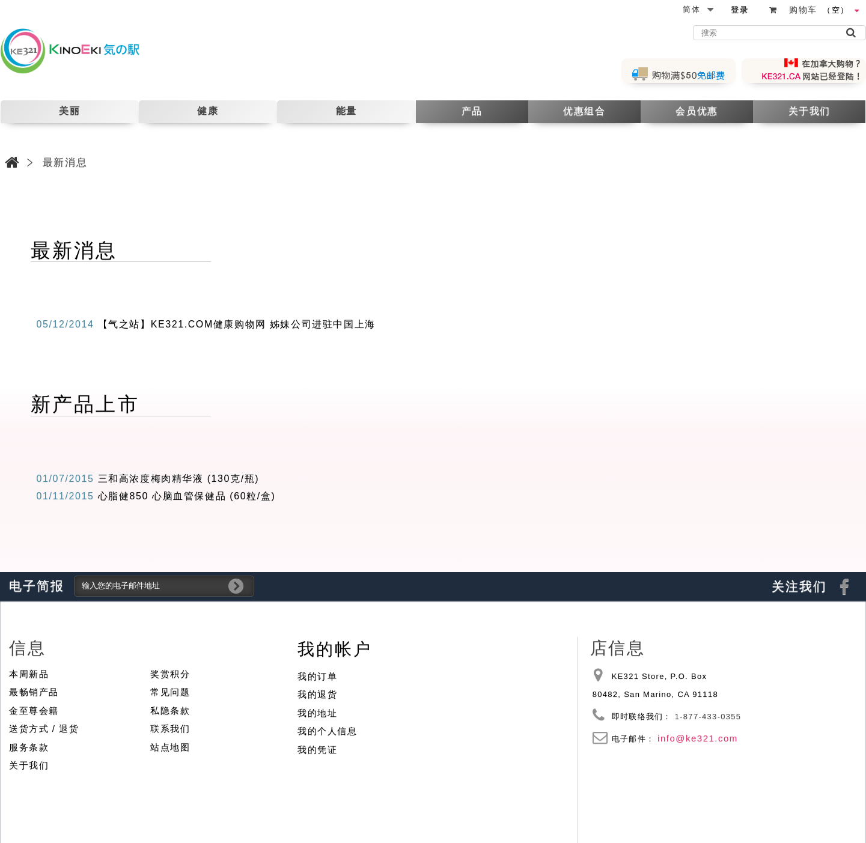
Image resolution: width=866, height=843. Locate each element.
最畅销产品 (34, 692)
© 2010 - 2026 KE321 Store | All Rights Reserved (761, 810)
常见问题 (170, 692)
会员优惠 (696, 111)
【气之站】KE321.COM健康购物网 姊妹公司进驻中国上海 (237, 324)
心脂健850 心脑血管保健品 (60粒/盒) (187, 496)
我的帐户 (334, 649)
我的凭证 (317, 749)
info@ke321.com (697, 738)
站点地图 (170, 747)
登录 (739, 9)
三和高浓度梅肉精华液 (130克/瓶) (179, 478)
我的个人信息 (327, 731)
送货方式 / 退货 (44, 728)
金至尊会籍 (34, 710)
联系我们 (170, 728)
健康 (207, 111)
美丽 (69, 111)
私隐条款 (170, 710)
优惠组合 (584, 111)
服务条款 (29, 747)
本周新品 (29, 674)
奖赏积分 (170, 674)
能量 (346, 111)
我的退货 (317, 694)
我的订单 (317, 676)
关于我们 (809, 111)
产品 (472, 111)
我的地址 (317, 713)
